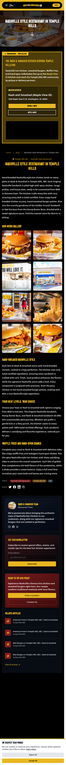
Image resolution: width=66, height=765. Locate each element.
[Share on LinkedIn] (19, 486)
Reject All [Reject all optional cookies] (33, 755)
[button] (16, 245)
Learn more (31, 749)
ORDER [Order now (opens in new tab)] (56, 5)
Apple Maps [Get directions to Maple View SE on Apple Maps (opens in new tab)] (32, 112)
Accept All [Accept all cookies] (33, 761)
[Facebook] (13, 527)
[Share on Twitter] (10, 486)
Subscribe (32, 564)
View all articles (12, 664)
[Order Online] (17, 527)
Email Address (14, 553)
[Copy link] (23, 486)
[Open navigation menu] (6, 5)
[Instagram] (9, 527)
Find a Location (32, 595)
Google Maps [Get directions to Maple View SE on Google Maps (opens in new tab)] (32, 106)
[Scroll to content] (32, 34)
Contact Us (32, 602)
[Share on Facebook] (14, 486)
